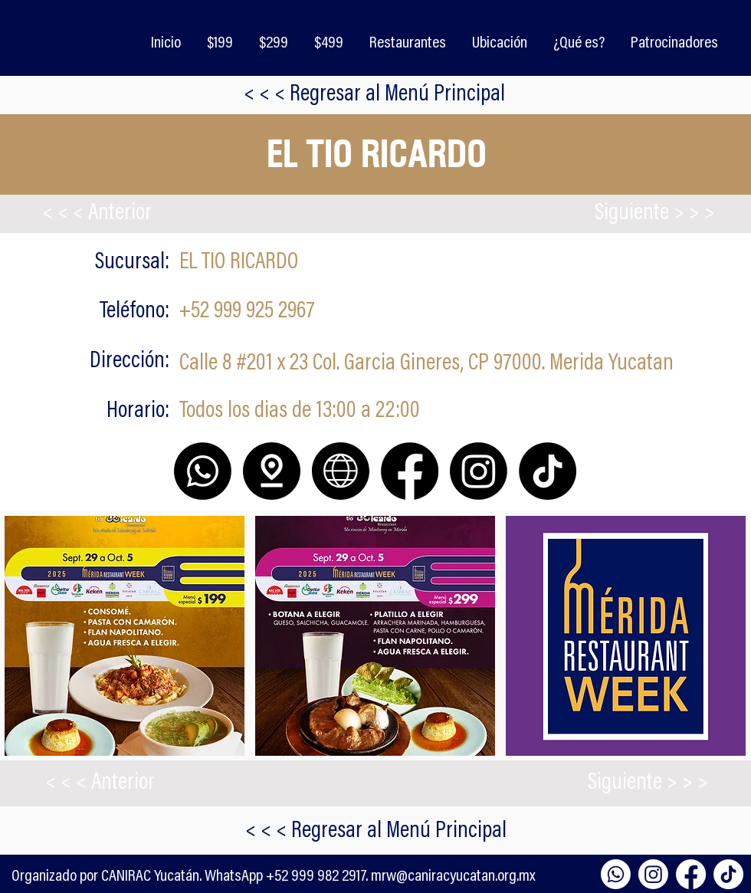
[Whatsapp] (616, 874)
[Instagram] (653, 874)
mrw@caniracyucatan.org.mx (453, 876)
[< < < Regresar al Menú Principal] (375, 832)
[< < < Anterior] (96, 214)
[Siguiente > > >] (654, 214)
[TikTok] (728, 874)
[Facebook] (691, 874)
